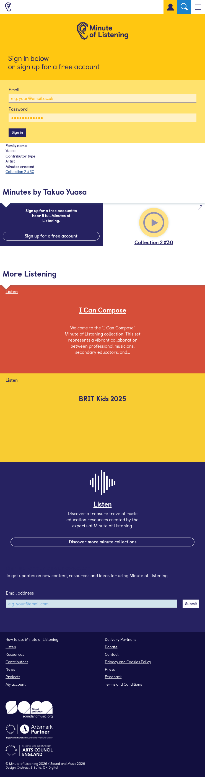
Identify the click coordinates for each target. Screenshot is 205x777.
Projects (13, 677)
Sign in (17, 132)
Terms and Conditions (123, 684)
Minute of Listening (23, 763)
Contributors (17, 662)
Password (18, 109)
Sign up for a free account (51, 235)
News (10, 669)
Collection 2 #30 (20, 171)
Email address (20, 592)
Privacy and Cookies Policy (128, 662)
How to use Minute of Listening (32, 639)
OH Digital (50, 767)
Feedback (113, 677)
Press (110, 669)
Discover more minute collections (102, 541)
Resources (15, 654)
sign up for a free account (58, 66)
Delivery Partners (120, 639)
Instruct (23, 767)
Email (14, 89)
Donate (111, 647)
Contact (112, 654)
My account (16, 684)
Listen (11, 647)
